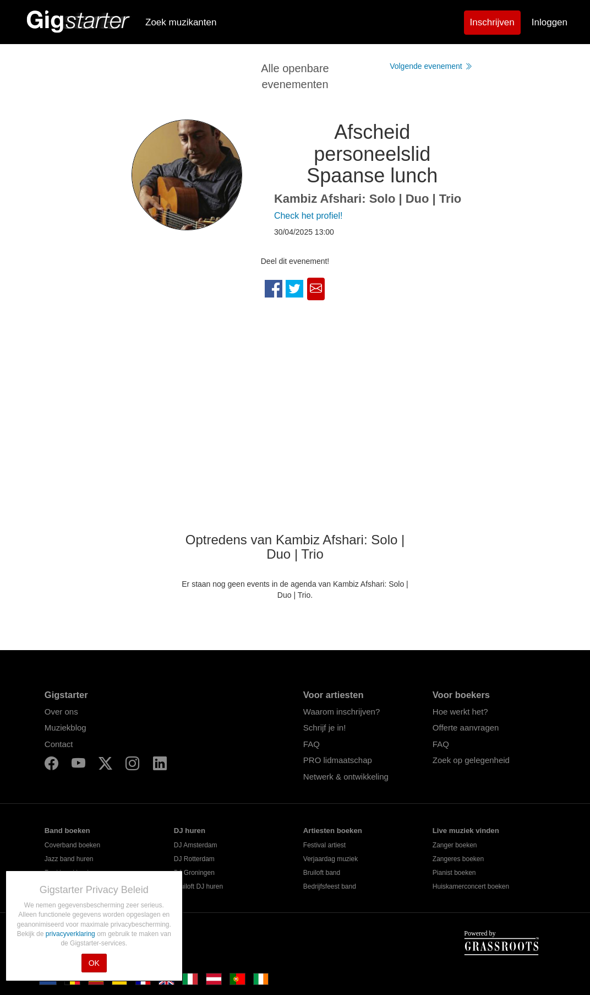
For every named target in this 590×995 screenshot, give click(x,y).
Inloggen (549, 22)
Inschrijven (492, 22)
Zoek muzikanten (180, 22)
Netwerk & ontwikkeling (346, 776)
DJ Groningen (194, 873)
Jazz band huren (69, 859)
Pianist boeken (454, 873)
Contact (59, 744)
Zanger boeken (455, 845)
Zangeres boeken (458, 859)
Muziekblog (65, 727)
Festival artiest (324, 845)
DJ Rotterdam (194, 859)
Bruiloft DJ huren (198, 886)
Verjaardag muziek (330, 859)
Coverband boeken (72, 845)
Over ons (61, 711)
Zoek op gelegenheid (471, 760)
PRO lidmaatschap (337, 760)
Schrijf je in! (324, 727)
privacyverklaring (71, 934)
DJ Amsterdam (195, 845)
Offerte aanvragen (466, 727)
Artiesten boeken (332, 830)
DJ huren (189, 830)
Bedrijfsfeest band (329, 886)
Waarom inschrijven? (341, 711)
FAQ (311, 744)
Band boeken (67, 830)
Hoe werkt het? (460, 711)
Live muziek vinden (466, 830)
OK (94, 963)
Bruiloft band (321, 873)
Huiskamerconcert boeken (471, 886)
